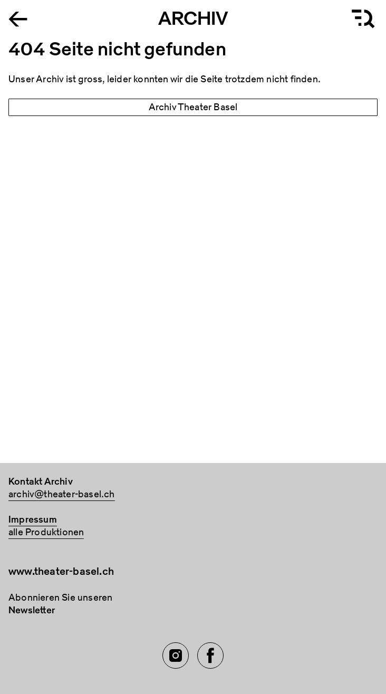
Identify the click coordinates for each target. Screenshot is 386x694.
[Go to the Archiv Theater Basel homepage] (17, 18)
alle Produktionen (46, 532)
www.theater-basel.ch (61, 571)
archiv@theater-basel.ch (61, 494)
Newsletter (31, 610)
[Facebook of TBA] (210, 655)
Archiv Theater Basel (193, 107)
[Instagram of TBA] (175, 655)
